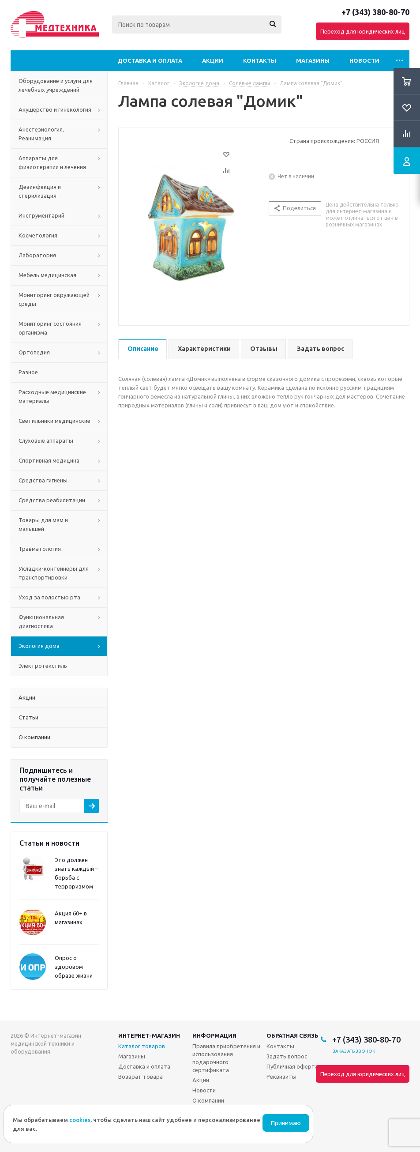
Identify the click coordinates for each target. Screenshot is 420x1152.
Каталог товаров (141, 1046)
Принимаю (286, 1123)
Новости (364, 60)
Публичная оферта (292, 1066)
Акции (212, 60)
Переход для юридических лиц (362, 31)
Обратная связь (292, 1035)
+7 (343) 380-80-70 (375, 12)
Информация (214, 1035)
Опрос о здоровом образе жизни (74, 967)
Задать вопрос (286, 1056)
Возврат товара (140, 1076)
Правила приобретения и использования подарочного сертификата (226, 1058)
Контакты (259, 60)
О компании (208, 1100)
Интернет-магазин (149, 1035)
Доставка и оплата (149, 60)
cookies (79, 1120)
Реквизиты (281, 1076)
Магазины (313, 60)
